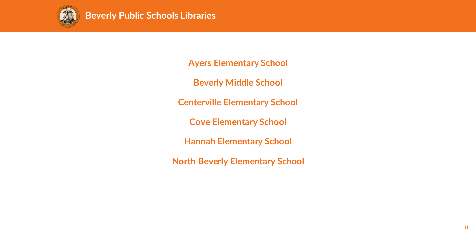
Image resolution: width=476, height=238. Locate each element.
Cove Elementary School (238, 122)
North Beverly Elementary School (238, 161)
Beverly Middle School (238, 82)
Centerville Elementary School (238, 102)
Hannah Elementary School (238, 141)
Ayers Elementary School (238, 63)
